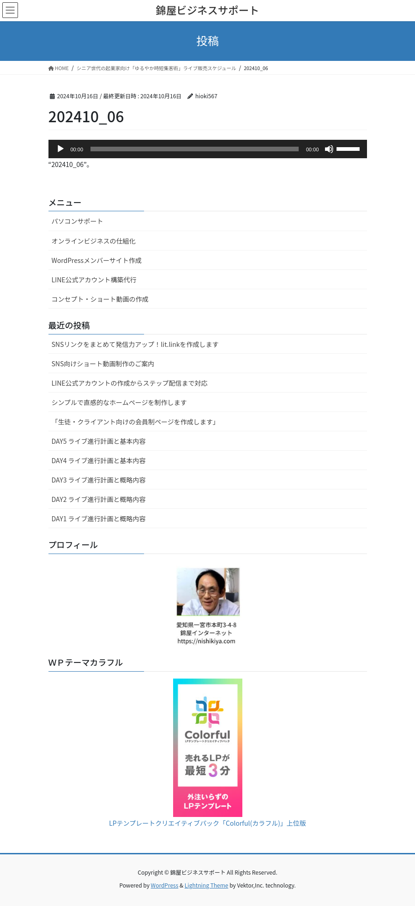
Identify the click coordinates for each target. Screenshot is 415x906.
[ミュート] (329, 149)
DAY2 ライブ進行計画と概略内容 (99, 499)
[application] (207, 149)
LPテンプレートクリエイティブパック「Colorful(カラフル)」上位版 (207, 753)
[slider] (194, 149)
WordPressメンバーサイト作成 (97, 260)
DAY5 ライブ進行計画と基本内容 (99, 441)
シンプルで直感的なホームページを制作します (119, 402)
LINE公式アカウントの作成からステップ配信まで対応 (130, 382)
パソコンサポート (77, 221)
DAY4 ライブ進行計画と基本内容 (99, 460)
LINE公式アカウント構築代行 (94, 279)
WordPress (165, 885)
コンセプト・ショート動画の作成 (100, 299)
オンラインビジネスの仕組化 (94, 240)
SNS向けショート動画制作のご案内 (103, 363)
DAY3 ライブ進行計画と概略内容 (99, 479)
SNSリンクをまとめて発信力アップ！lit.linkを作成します (135, 344)
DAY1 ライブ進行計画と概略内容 (99, 518)
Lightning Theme (207, 885)
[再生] (60, 149)
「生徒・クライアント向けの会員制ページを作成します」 (135, 421)
